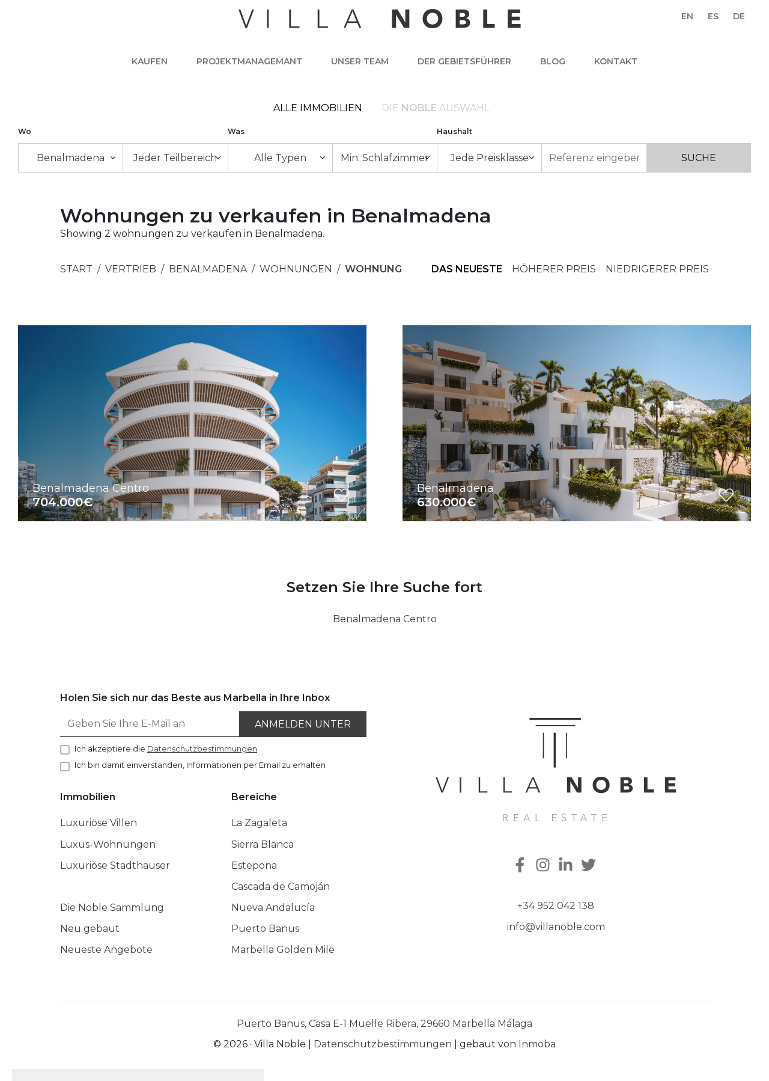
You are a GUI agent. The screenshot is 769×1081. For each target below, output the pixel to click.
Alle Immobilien (317, 108)
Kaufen (150, 61)
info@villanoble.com (556, 926)
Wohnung (373, 269)
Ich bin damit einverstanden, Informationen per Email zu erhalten (200, 765)
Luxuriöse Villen (98, 822)
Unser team (360, 61)
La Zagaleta (259, 822)
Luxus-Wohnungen (108, 844)
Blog (552, 61)
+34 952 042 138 (555, 905)
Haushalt (454, 131)
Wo (24, 131)
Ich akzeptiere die (165, 748)
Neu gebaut (90, 928)
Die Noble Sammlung (112, 907)
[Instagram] (544, 866)
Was (236, 131)
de (739, 16)
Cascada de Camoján (280, 886)
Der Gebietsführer (464, 61)
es (713, 16)
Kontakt (615, 61)
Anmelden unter (303, 724)
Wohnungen (296, 269)
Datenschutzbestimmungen (383, 1044)
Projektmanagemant (249, 61)
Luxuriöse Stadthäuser (115, 865)
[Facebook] (521, 866)
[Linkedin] (567, 866)
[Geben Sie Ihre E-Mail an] (150, 724)
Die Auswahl (435, 108)
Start (76, 269)
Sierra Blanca (262, 844)
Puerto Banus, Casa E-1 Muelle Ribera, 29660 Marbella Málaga (384, 1023)
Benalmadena (208, 269)
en (687, 16)
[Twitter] (590, 866)
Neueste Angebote (106, 949)
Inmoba (537, 1044)
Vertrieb (130, 269)
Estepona (254, 865)
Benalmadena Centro (385, 619)
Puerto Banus (265, 928)
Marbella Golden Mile (283, 949)
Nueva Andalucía (273, 907)
